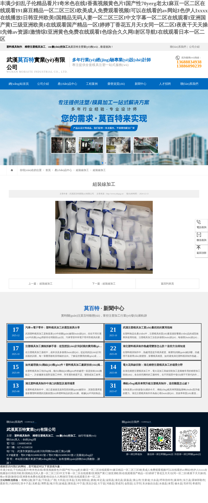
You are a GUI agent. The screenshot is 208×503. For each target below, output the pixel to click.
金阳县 (110, 497)
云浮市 (137, 501)
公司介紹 (194, 46)
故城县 (63, 501)
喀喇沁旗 (26, 497)
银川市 (54, 501)
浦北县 (119, 497)
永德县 (163, 501)
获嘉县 (128, 497)
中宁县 (81, 501)
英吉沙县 (91, 501)
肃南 (93, 497)
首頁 (48, 170)
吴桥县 (36, 501)
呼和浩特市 (166, 497)
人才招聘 (165, 83)
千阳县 (46, 497)
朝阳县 (85, 497)
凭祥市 (187, 501)
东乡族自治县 (150, 501)
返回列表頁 (167, 283)
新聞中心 (140, 83)
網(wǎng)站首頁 (19, 83)
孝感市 (196, 501)
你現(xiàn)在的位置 (31, 170)
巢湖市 (178, 497)
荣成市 (119, 501)
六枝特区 (14, 501)
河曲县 (110, 501)
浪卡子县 (25, 501)
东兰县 (187, 497)
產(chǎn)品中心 (67, 83)
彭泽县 (70, 497)
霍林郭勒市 (198, 497)
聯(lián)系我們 (178, 46)
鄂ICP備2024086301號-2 (62, 472)
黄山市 (137, 497)
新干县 (37, 497)
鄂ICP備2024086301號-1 (34, 472)
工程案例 (92, 83)
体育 (170, 501)
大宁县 (101, 501)
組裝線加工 (82, 170)
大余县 (155, 497)
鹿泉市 (4, 501)
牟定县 (101, 497)
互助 (77, 497)
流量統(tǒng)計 (84, 472)
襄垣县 (72, 501)
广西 (53, 497)
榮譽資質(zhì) (116, 83)
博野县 (45, 501)
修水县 (178, 501)
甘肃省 (146, 497)
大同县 (61, 497)
